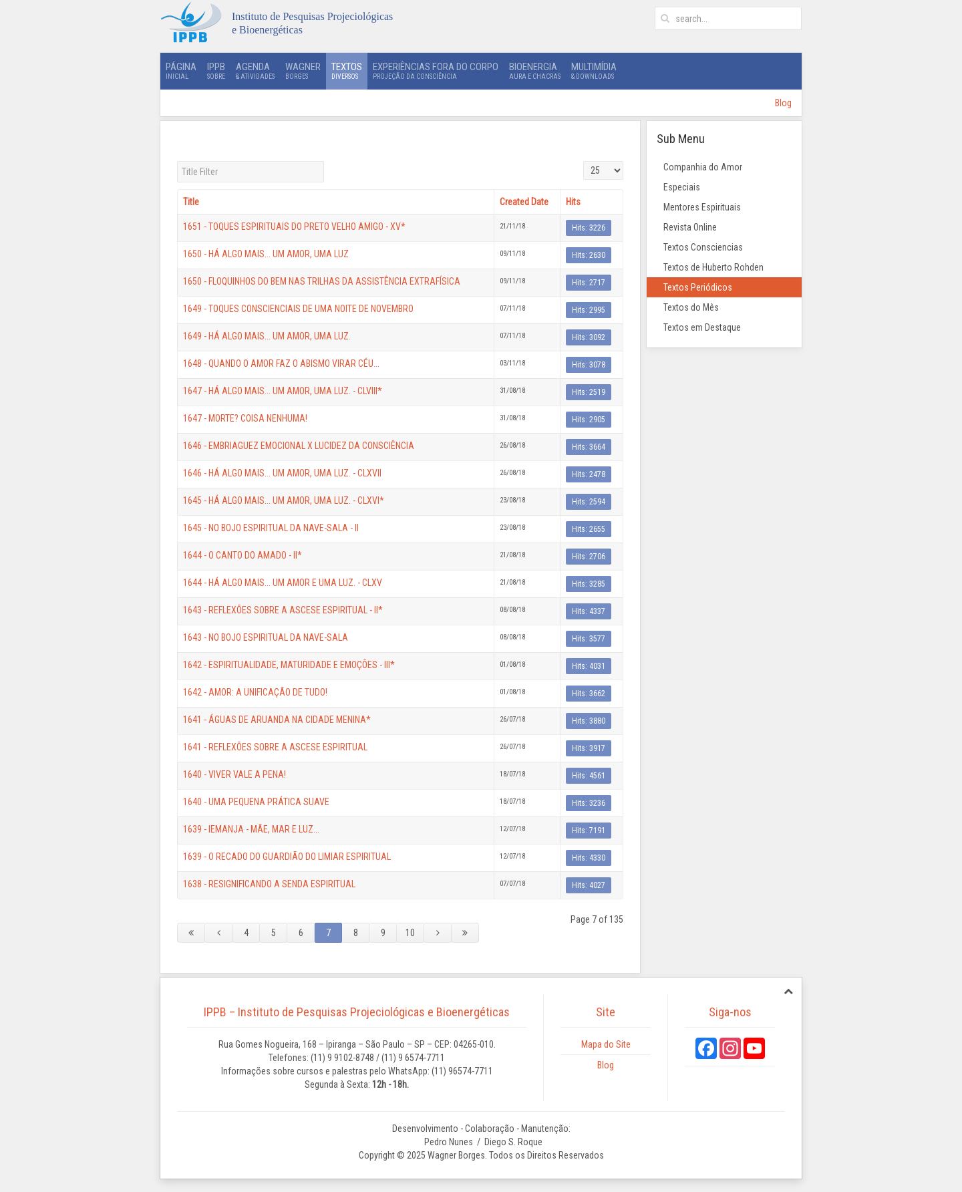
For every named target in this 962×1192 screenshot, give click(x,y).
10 (410, 932)
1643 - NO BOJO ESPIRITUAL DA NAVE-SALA (265, 637)
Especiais (681, 187)
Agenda (255, 71)
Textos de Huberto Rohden (713, 267)
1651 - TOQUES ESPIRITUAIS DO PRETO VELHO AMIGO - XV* (294, 226)
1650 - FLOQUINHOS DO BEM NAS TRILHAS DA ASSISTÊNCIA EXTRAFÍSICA (321, 281)
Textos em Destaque (702, 327)
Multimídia (594, 71)
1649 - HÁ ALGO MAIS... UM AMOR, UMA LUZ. (267, 336)
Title (191, 201)
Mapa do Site (606, 1044)
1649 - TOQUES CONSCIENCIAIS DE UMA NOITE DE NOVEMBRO (298, 308)
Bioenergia (534, 71)
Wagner (303, 71)
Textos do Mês (691, 307)
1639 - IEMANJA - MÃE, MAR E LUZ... (251, 829)
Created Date (524, 201)
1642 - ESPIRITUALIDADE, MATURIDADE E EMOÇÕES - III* (289, 664)
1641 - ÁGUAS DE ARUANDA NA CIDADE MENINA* (277, 719)
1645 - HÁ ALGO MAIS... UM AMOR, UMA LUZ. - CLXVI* (283, 500)
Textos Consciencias (703, 247)
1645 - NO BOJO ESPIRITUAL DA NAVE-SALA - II (271, 528)
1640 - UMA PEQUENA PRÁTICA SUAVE (256, 801)
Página (181, 71)
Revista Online (690, 227)
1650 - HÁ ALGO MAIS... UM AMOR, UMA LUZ (266, 254)
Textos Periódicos (697, 287)
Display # (583, 161)
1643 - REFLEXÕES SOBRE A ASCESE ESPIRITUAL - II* (283, 610)
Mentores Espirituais (702, 207)
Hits (573, 201)
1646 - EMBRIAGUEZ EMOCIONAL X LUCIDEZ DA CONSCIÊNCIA (298, 445)
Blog (783, 103)
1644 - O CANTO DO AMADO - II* (242, 555)
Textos (346, 71)
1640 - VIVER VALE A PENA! (234, 774)
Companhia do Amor (702, 167)
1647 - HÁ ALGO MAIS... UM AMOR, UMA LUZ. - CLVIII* (282, 391)
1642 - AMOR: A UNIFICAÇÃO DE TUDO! (255, 692)
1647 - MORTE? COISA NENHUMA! (245, 418)
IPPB (216, 71)
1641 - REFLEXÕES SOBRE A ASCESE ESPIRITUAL (275, 747)
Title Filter (177, 161)
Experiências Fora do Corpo (435, 71)
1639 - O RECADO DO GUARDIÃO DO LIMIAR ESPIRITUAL (287, 856)
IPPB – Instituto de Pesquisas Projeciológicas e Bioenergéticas (357, 1012)
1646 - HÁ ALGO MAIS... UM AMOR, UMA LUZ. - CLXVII (282, 473)
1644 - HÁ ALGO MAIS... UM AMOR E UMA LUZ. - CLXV (282, 582)
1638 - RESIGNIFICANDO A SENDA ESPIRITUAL (269, 884)
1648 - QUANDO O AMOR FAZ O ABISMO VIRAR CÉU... (281, 363)
